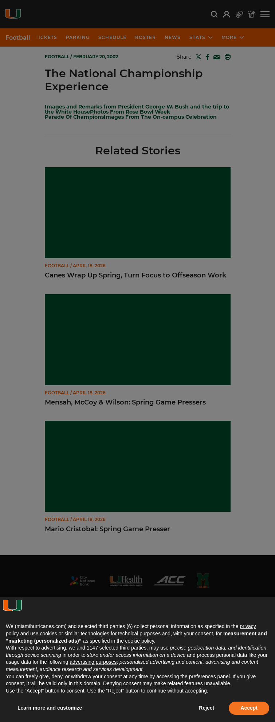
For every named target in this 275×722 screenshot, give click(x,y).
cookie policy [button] (139, 641)
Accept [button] (249, 708)
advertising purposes (93, 662)
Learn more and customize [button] (49, 708)
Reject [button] (206, 708)
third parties (133, 648)
